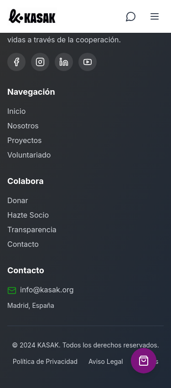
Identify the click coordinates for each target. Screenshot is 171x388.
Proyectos (24, 140)
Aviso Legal (105, 361)
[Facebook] (16, 62)
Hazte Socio (28, 215)
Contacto (23, 244)
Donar (17, 200)
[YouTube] (87, 62)
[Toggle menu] (154, 16)
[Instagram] (40, 62)
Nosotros (23, 125)
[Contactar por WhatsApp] (131, 16)
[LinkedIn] (64, 62)
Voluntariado (29, 154)
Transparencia (32, 229)
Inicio (16, 111)
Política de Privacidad (45, 361)
